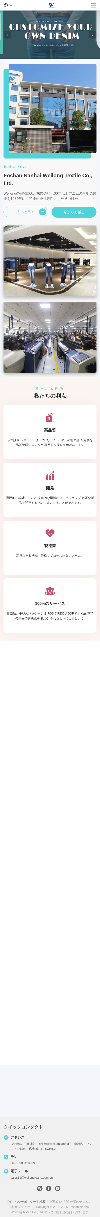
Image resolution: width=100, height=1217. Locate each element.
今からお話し (74, 212)
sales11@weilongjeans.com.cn (32, 1177)
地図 (42, 1201)
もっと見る (31, 211)
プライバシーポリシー (20, 1201)
